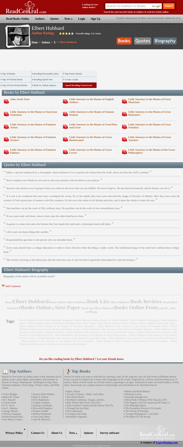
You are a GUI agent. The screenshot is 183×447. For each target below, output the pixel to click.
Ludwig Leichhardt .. (43, 405)
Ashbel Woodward (41, 414)
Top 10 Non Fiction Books (14, 85)
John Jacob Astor (20, 99)
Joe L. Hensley (10, 408)
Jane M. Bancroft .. (42, 419)
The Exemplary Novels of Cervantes (143, 408)
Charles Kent (9, 402)
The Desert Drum (75, 397)
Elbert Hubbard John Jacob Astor (157, 323)
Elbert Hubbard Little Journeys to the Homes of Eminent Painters (117, 329)
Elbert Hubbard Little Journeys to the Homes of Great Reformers (142, 338)
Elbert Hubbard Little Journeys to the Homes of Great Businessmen (91, 335)
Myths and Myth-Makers (137, 391)
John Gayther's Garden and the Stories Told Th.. (90, 405)
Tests (68, 18)
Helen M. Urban (10, 397)
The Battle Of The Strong (137, 416)
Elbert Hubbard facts (39, 323)
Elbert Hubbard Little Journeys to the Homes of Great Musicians (72, 338)
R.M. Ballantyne (40, 400)
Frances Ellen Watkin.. (43, 394)
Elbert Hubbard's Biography (144, 320)
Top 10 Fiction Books (12, 79)
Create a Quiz (71, 79)
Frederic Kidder (40, 411)
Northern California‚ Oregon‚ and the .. (86, 400)
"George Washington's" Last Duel (141, 414)
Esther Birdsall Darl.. (13, 416)
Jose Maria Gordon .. (13, 419)
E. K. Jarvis (8, 405)
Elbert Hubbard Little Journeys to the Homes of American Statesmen (57, 326)
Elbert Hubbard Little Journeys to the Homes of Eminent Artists (133, 326)
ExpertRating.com (167, 442)
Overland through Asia (136, 397)
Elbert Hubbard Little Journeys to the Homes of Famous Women (101, 332)
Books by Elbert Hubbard (114, 320)
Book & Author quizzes (44, 85)
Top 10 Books (8, 73)
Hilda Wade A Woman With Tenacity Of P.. (146, 400)
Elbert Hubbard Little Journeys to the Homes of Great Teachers (132, 341)
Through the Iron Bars (77, 408)
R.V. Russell (8, 400)
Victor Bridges (9, 394)
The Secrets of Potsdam (136, 411)
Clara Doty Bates (41, 416)
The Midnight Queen (135, 405)
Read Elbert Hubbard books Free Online (74, 323)
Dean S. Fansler (40, 397)
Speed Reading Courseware (78, 85)
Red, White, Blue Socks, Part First (83, 402)
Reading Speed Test (42, 79)
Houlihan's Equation (76, 416)
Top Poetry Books (73, 73)
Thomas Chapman (11, 414)
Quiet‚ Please (73, 391)
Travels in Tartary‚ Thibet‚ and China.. (85, 394)
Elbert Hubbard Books (31, 320)
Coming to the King (76, 414)
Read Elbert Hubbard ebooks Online (117, 323)
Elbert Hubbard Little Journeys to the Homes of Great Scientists (57, 341)
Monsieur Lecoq (133, 394)
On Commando (74, 411)
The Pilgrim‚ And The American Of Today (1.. (148, 402)
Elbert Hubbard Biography (59, 320)
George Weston (10, 411)
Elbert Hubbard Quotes (86, 320)
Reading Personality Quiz (45, 73)
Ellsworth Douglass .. (43, 408)
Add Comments (13, 286)
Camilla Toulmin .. (41, 402)
